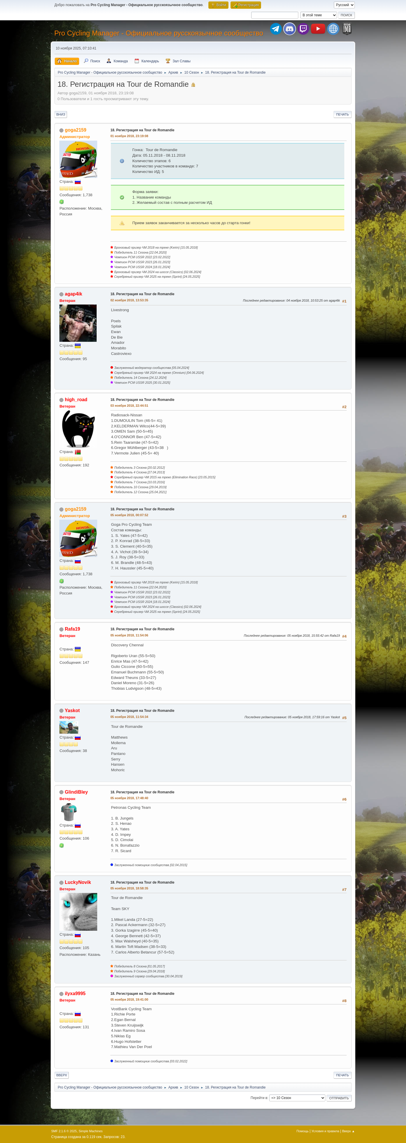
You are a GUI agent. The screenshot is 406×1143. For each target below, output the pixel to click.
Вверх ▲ (348, 1131)
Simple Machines (90, 1131)
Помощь (303, 1131)
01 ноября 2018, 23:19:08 (129, 136)
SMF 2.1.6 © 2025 (64, 1131)
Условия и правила (325, 1131)
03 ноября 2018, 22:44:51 (129, 405)
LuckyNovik (78, 882)
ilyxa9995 (75, 993)
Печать (342, 114)
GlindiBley (76, 792)
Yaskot (72, 710)
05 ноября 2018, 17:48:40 (129, 798)
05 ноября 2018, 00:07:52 (129, 515)
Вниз (60, 114)
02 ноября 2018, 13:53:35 (129, 300)
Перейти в (259, 1098)
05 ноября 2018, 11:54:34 (129, 717)
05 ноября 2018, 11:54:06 (129, 635)
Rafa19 (72, 629)
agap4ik (73, 293)
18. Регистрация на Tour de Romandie (142, 130)
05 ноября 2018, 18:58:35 (129, 888)
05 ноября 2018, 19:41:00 (129, 999)
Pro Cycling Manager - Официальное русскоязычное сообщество (158, 33)
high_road (76, 399)
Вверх (61, 1075)
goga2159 (75, 130)
